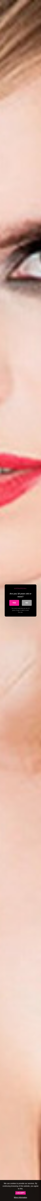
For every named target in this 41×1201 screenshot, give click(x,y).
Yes (14, 603)
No (26, 603)
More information (20, 1197)
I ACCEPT (20, 1193)
